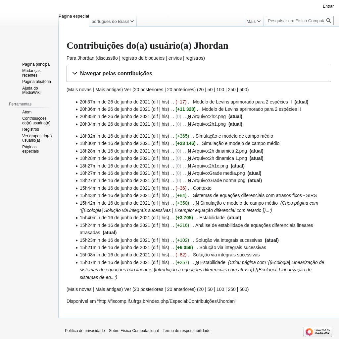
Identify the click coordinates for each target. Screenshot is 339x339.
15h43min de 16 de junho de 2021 (115, 195)
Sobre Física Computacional (134, 330)
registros (195, 58)
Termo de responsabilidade (187, 330)
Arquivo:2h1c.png (210, 166)
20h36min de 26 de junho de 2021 (115, 109)
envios (175, 58)
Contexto (202, 188)
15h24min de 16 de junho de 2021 (115, 225)
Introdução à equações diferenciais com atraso (203, 269)
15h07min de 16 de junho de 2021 (115, 262)
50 (210, 89)
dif (155, 101)
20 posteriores (149, 89)
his (165, 101)
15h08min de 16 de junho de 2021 (115, 254)
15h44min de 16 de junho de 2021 (115, 188)
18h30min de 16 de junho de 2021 (115, 143)
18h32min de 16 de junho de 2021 (115, 136)
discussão (107, 58)
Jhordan (85, 58)
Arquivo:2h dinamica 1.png (219, 158)
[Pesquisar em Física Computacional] (300, 20)
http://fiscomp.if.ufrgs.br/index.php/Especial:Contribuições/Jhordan (167, 301)
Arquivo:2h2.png (209, 116)
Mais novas (80, 89)
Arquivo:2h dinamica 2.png (219, 151)
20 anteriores (180, 89)
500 (243, 89)
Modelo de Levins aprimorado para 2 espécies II (242, 101)
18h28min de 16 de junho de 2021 (115, 151)
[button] (198, 73)
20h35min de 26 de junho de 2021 (115, 116)
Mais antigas (108, 89)
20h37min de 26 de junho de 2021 (115, 101)
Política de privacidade (85, 330)
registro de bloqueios (143, 58)
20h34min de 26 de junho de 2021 (115, 124)
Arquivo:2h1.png (209, 124)
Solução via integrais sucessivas (137, 210)
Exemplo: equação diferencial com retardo (218, 210)
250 (231, 89)
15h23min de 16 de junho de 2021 (115, 240)
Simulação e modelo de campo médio (234, 136)
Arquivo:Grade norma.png (218, 180)
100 (220, 89)
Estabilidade (211, 217)
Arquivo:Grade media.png (218, 173)
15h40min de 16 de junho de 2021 (115, 217)
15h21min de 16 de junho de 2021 (115, 247)
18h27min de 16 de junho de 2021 (115, 166)
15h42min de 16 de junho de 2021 (115, 203)
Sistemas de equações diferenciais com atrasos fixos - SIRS (255, 195)
